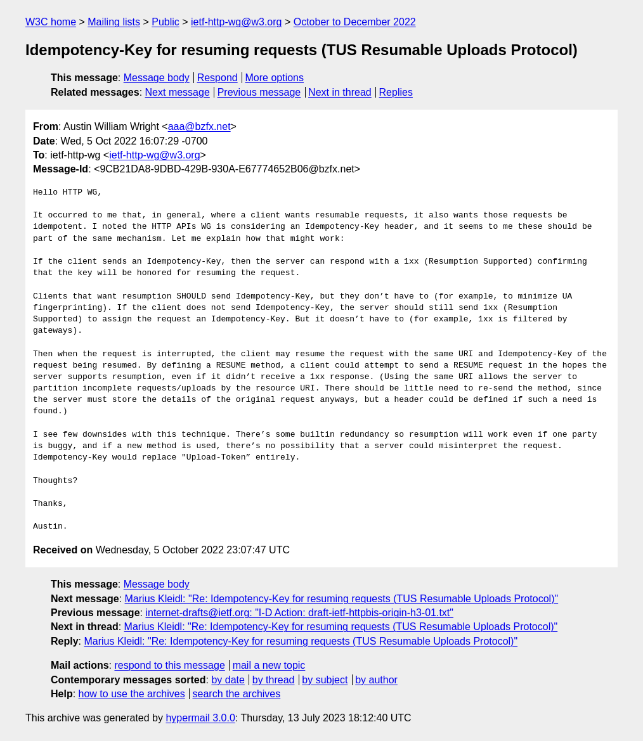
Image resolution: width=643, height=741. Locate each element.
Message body (157, 77)
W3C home (50, 21)
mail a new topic (269, 665)
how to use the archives (132, 693)
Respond (217, 77)
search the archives (237, 693)
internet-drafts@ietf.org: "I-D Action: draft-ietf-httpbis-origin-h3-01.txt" (299, 612)
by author (376, 679)
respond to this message (169, 665)
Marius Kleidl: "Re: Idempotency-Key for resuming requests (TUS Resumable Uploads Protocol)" (342, 598)
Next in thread (340, 92)
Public (165, 21)
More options (274, 77)
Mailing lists (114, 21)
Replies (396, 92)
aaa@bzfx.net (199, 126)
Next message (177, 92)
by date (227, 679)
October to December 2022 (355, 21)
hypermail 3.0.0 (200, 717)
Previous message (259, 92)
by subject (324, 679)
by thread (273, 679)
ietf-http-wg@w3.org (236, 21)
